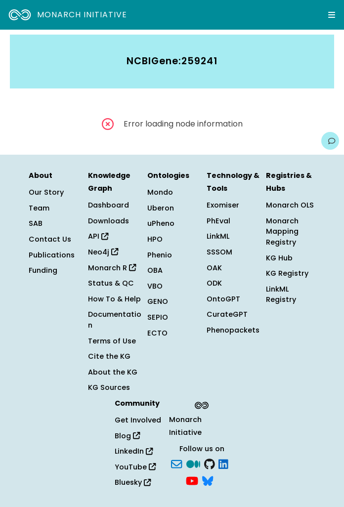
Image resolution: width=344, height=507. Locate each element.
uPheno (160, 223)
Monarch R (112, 268)
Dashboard (108, 205)
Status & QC (111, 283)
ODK (214, 283)
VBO (155, 286)
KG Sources (109, 387)
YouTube (135, 467)
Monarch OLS (290, 205)
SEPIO (157, 317)
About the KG (112, 372)
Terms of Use (112, 341)
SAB (36, 223)
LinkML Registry (281, 294)
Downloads (108, 221)
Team (39, 208)
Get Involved (138, 420)
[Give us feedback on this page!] (330, 141)
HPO (155, 239)
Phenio (159, 255)
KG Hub (279, 258)
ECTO (157, 333)
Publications (52, 255)
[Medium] (193, 463)
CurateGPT (227, 314)
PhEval (218, 221)
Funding (43, 270)
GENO (157, 301)
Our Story (46, 192)
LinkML (218, 236)
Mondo (160, 192)
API (98, 236)
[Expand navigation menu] (331, 14)
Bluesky (133, 482)
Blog (127, 436)
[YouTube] (192, 480)
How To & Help (114, 299)
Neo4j (103, 252)
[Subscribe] (176, 463)
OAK (214, 268)
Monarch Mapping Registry (282, 231)
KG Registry (287, 273)
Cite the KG (109, 356)
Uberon (160, 208)
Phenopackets (233, 330)
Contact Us (50, 239)
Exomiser (223, 205)
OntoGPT (223, 299)
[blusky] (207, 480)
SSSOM (219, 252)
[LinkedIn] (223, 463)
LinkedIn (134, 451)
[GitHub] (209, 463)
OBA (155, 270)
